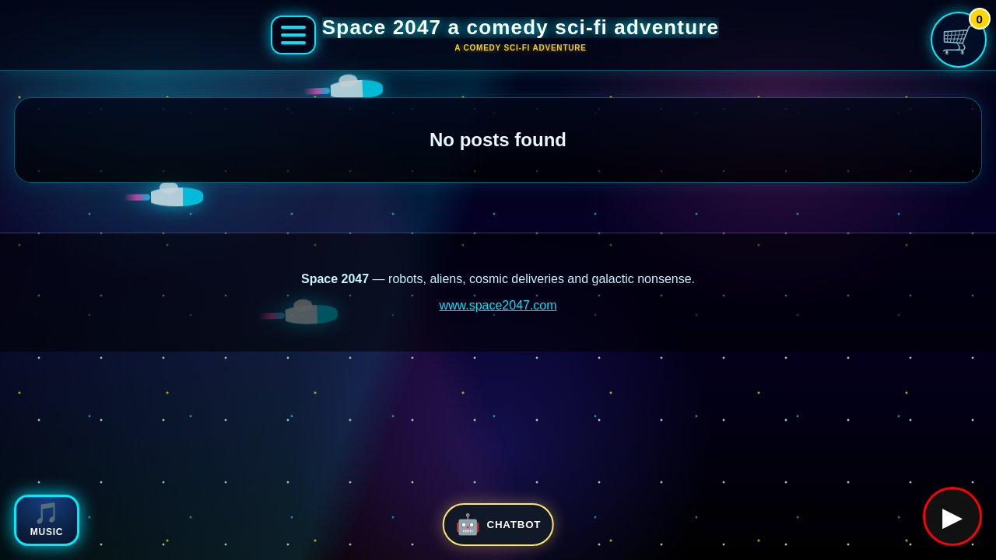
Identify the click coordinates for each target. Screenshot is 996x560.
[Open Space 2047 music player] (46, 520)
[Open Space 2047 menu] (293, 35)
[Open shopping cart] (959, 40)
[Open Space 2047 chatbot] (498, 524)
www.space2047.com (497, 305)
